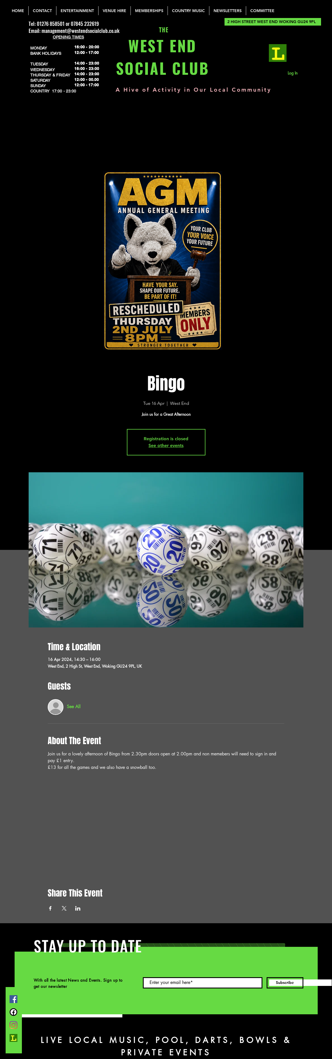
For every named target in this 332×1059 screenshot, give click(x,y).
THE (162, 30)
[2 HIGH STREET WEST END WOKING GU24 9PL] (273, 22)
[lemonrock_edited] (278, 53)
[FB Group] (13, 1012)
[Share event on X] (64, 908)
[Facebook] (13, 999)
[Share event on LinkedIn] (78, 908)
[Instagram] (13, 1025)
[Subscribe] (285, 982)
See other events (166, 445)
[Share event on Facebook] (50, 908)
